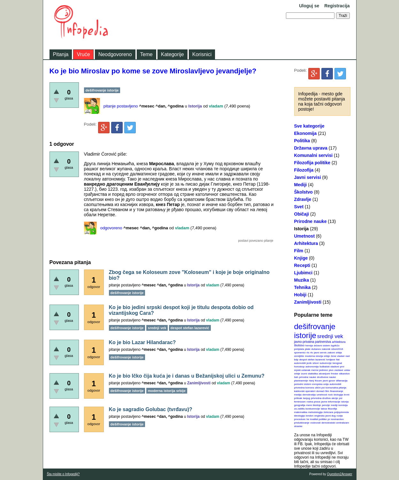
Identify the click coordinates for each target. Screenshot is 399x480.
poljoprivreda (341, 412)
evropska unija (320, 384)
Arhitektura (306, 243)
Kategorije (172, 54)
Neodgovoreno (115, 54)
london (309, 415)
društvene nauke (326, 377)
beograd (337, 363)
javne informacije (330, 401)
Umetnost (304, 236)
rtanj (311, 380)
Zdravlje (302, 199)
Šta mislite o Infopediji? (63, 474)
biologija (338, 394)
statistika (313, 373)
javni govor (329, 380)
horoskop (299, 366)
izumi (304, 373)
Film (298, 250)
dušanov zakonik (321, 349)
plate (307, 349)
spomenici (300, 352)
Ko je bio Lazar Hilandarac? (142, 342)
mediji (334, 405)
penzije (326, 405)
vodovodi (315, 422)
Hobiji (300, 294)
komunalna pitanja (336, 387)
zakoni (331, 352)
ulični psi (320, 387)
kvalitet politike (318, 419)
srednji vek (330, 336)
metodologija (315, 412)
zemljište (299, 356)
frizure (318, 380)
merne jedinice (319, 370)
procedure (300, 419)
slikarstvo (344, 373)
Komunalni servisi (313, 155)
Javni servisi (307, 177)
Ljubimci (303, 272)
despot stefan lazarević (312, 359)
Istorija (301, 228)
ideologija (299, 415)
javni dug (331, 415)
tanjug (306, 398)
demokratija (309, 394)
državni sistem (322, 345)
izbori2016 (337, 349)
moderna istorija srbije (317, 356)
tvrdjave (330, 359)
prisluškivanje (302, 422)
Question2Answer (339, 474)
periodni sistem (302, 384)
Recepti (302, 265)
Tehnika (302, 287)
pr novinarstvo (336, 419)
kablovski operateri (305, 391)
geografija (299, 405)
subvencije (325, 363)
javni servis (320, 352)
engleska (319, 415)
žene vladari (337, 356)
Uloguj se (309, 5)
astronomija (311, 366)
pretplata (299, 349)
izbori (316, 363)
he (307, 419)
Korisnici (201, 54)
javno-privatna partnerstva (312, 341)
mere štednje (313, 405)
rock (330, 394)
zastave (338, 370)
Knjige (301, 258)
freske (334, 373)
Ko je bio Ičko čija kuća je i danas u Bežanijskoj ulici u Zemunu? (187, 376)
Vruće (83, 54)
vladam (216, 106)
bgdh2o (335, 345)
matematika (300, 412)
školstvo (299, 345)
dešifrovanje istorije (314, 331)
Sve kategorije (309, 126)
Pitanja (61, 54)
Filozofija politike (312, 162)
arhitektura (339, 341)
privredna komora (304, 387)
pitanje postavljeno (121, 106)
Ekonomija (305, 133)
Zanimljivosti (308, 302)
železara (328, 412)
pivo (331, 370)
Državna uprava (310, 148)
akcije (335, 398)
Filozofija (304, 170)
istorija (345, 401)
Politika (302, 140)
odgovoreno (111, 227)
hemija (309, 345)
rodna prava (313, 401)
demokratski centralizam (335, 422)
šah (296, 377)
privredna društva (321, 398)
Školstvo (303, 192)
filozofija (332, 408)
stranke (298, 426)
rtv (311, 352)
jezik (309, 363)
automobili (335, 384)
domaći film (322, 391)
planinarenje (301, 380)
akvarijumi (324, 373)
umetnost (322, 394)
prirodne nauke (307, 377)
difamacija (342, 380)
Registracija (336, 5)
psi (340, 398)
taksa (324, 408)
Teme (146, 54)
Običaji (301, 214)
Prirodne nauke (310, 221)
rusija (340, 415)
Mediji (300, 184)
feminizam (300, 401)
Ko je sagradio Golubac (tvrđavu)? (150, 409)
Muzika (301, 280)
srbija (339, 352)
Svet (299, 206)
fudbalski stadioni (329, 366)
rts (307, 352)
